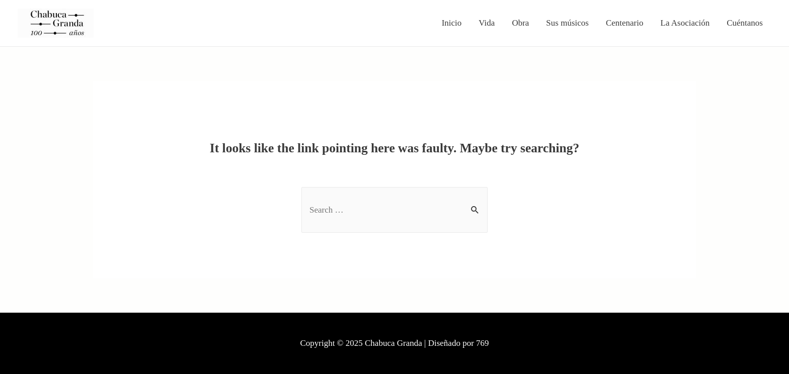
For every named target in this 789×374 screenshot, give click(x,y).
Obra (520, 23)
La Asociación (685, 23)
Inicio (452, 23)
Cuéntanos (745, 23)
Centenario (625, 23)
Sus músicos (567, 23)
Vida (487, 23)
